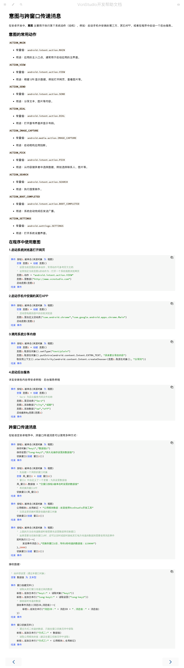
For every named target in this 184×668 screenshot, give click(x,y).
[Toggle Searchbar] (21, 4)
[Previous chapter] (13, 662)
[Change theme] (13, 4)
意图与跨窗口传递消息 (35, 16)
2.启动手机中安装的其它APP (28, 296)
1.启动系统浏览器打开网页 (27, 250)
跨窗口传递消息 (22, 427)
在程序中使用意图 (24, 242)
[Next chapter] (170, 662)
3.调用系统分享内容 (22, 334)
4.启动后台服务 (19, 372)
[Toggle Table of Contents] (5, 4)
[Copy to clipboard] (171, 258)
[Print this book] (178, 4)
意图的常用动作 (22, 34)
